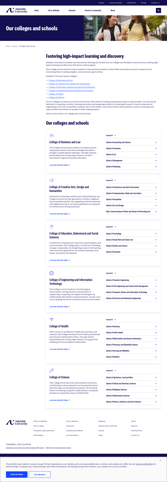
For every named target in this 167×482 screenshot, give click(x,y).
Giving (143, 3)
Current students (115, 3)
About (133, 421)
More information (39, 474)
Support (134, 426)
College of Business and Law (61, 80)
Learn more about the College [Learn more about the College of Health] (59, 349)
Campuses (70, 426)
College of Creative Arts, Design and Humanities (69, 84)
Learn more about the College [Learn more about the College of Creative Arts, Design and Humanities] (59, 213)
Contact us (155, 3)
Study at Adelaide (40, 421)
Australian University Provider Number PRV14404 (25, 448)
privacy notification (144, 464)
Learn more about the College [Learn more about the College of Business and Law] (59, 165)
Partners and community (108, 426)
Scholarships (38, 435)
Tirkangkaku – (18, 444)
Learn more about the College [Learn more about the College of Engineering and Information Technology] (59, 306)
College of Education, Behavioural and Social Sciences (72, 87)
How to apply (38, 426)
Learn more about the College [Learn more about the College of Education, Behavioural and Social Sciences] (59, 260)
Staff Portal (131, 3)
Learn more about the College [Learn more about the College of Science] (59, 400)
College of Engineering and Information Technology (71, 91)
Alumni (101, 430)
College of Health (56, 94)
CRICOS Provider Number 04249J (58, 448)
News (101, 435)
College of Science (56, 97)
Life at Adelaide (72, 421)
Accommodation (72, 435)
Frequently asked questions (43, 430)
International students (74, 430)
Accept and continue (16, 474)
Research (102, 421)
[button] (160, 460)
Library (101, 3)
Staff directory (136, 430)
